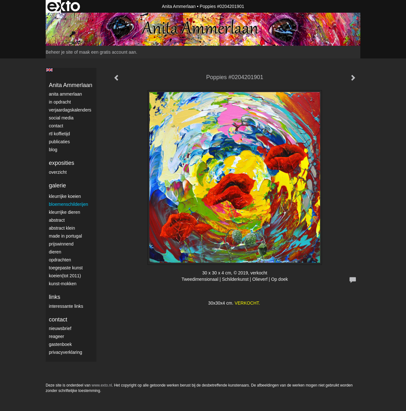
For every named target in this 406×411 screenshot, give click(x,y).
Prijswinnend (61, 243)
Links (54, 297)
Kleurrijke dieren (64, 212)
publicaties (59, 141)
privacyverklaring (65, 352)
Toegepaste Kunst (66, 267)
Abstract (57, 220)
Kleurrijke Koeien (65, 196)
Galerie (57, 185)
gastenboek (60, 344)
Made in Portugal (65, 236)
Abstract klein (62, 228)
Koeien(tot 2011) (65, 275)
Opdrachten (60, 259)
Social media (61, 117)
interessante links (66, 306)
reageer (56, 336)
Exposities (61, 163)
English (49, 70)
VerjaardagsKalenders (70, 109)
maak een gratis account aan (107, 52)
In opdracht (60, 101)
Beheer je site (59, 52)
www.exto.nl (102, 385)
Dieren (55, 251)
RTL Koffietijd (59, 133)
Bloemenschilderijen (68, 204)
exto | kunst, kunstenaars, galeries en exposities (64, 6)
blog (53, 149)
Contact (56, 125)
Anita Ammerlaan (179, 6)
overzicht (58, 172)
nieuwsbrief (60, 328)
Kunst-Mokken (62, 283)
